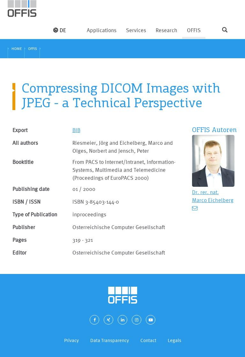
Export (19, 130)
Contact (148, 340)
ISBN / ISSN (26, 202)
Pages (19, 240)
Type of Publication (34, 214)
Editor (19, 252)
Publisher (23, 227)
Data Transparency (109, 340)
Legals (174, 340)
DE (59, 30)
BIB (76, 130)
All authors (25, 143)
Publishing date (30, 189)
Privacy (71, 340)
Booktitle (22, 162)
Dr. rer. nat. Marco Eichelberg (213, 196)
